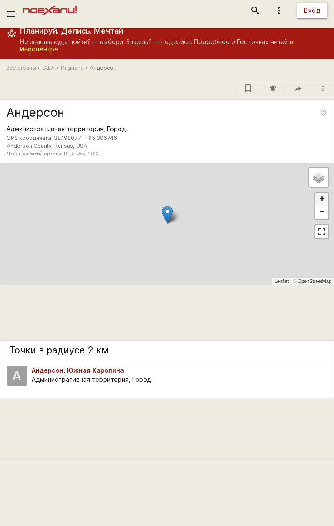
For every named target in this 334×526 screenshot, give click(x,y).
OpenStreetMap (314, 281)
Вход (312, 10)
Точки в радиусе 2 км (59, 350)
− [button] (322, 212)
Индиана (72, 67)
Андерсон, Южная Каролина (78, 370)
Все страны (21, 67)
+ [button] (322, 199)
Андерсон (103, 67)
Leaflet (281, 281)
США (48, 67)
